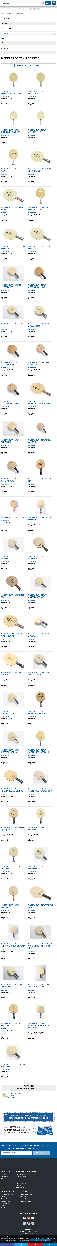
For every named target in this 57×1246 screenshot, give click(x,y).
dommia (31, 1233)
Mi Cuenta (4, 1207)
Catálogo (4, 1174)
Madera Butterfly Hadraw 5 (37, 557)
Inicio (2, 13)
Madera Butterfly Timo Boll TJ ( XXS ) (39, 674)
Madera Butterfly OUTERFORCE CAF (37, 596)
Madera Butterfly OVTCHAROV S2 (9, 480)
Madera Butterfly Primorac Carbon (37, 712)
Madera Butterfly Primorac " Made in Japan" (40, 402)
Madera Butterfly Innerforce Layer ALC (38, 751)
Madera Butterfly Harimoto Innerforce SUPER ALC (38, 1025)
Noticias (18, 1179)
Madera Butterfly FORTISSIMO (9, 441)
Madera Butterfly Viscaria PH (37, 867)
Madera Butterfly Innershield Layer (9, 906)
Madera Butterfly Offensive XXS (37, 131)
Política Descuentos (7, 1199)
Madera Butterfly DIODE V (13, 518)
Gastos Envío (5, 1197)
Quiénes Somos (21, 1174)
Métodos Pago (5, 1201)
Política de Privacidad (26, 1194)
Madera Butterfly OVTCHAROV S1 (9, 364)
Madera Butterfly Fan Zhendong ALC (11, 986)
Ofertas (3, 1179)
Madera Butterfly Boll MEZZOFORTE (12, 286)
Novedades (4, 1177)
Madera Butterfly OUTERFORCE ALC (9, 712)
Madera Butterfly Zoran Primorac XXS (40, 170)
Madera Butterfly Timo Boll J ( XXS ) (39, 325)
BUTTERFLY (5, 97)
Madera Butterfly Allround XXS (37, 92)
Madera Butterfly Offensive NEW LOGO (10, 131)
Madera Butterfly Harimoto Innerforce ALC (13, 945)
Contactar (19, 1185)
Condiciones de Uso (7, 1194)
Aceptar (47, 1240)
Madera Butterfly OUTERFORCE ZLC (9, 751)
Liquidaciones (5, 1181)
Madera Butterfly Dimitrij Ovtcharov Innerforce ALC (40, 946)
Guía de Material (21, 1183)
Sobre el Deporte (21, 1177)
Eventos (18, 1181)
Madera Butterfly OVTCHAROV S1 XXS (37, 286)
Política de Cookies (25, 1201)
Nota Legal (23, 1197)
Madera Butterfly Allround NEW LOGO (11, 92)
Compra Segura (24, 1199)
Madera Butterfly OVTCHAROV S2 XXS (9, 402)
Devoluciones (5, 1203)
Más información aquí (37, 1240)
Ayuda (3, 1205)
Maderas (5, 33)
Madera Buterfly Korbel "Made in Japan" (13, 635)
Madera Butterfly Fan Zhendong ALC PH (38, 986)
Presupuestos (20, 1187)
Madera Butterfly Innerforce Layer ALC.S (12, 790)
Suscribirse (41, 1153)
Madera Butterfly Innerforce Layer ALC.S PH (40, 790)
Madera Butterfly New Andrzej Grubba (39, 209)
